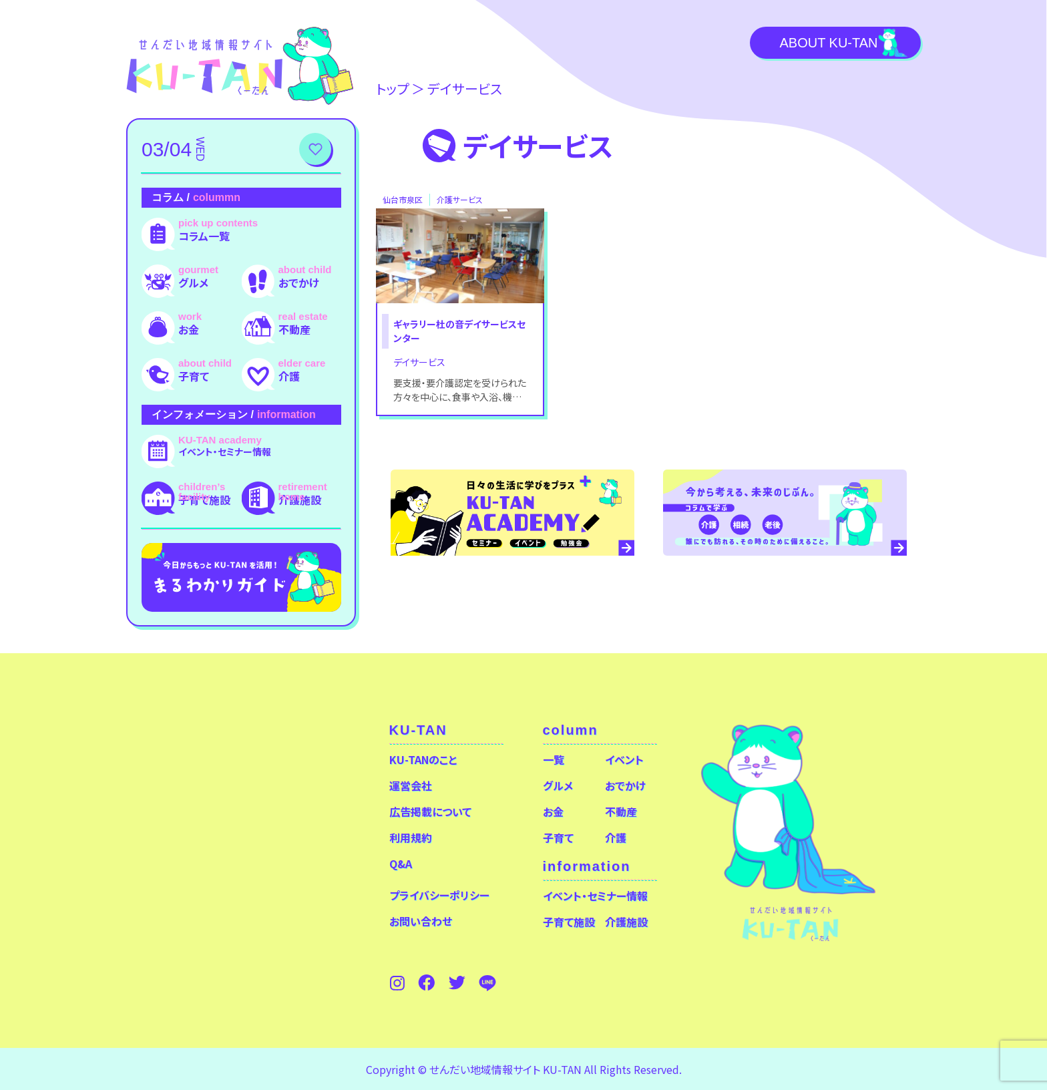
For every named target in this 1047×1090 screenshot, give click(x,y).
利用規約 (410, 838)
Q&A (400, 864)
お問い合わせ (420, 921)
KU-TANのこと (423, 759)
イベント (624, 759)
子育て (193, 376)
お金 (188, 329)
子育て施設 (204, 500)
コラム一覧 (204, 236)
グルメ (193, 283)
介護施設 (299, 500)
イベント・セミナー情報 (224, 451)
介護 (289, 376)
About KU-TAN (828, 42)
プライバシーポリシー (439, 895)
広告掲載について (430, 811)
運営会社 (410, 785)
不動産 (294, 329)
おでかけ (298, 283)
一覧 (553, 759)
